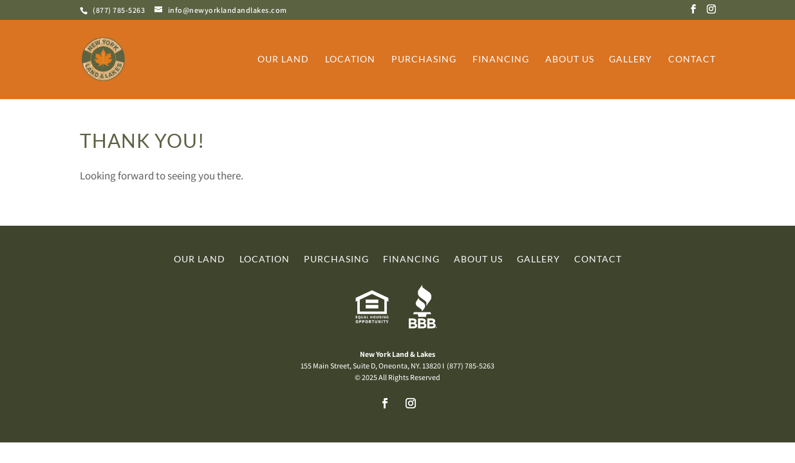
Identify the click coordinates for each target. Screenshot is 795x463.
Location (350, 59)
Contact (692, 59)
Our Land (283, 59)
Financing (500, 59)
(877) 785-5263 (119, 10)
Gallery (630, 59)
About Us (569, 59)
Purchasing (423, 59)
